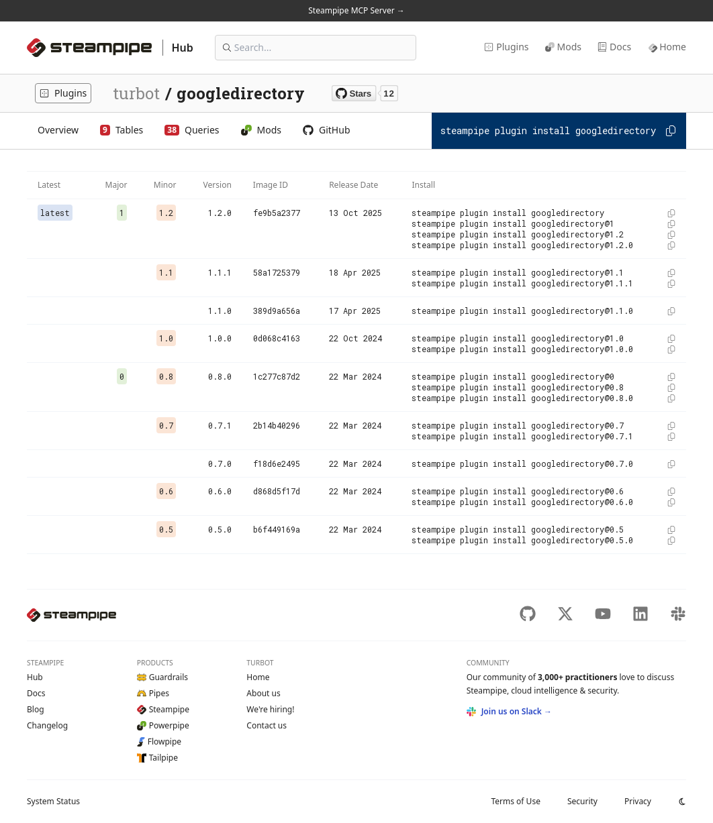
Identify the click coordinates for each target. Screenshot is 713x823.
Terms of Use (515, 801)
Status (53, 801)
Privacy (637, 801)
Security (582, 801)
